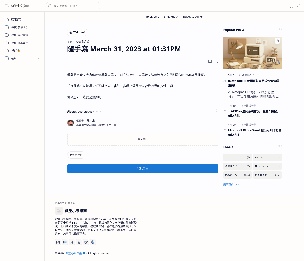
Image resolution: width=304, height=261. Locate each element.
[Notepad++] (267, 166)
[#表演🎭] (22, 50)
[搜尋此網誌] (73, 6)
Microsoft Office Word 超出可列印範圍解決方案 (254, 132)
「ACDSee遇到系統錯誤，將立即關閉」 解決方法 (254, 113)
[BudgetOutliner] (193, 16)
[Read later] (210, 61)
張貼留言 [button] (142, 168)
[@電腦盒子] (248, 75)
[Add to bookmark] (277, 41)
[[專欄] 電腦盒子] (22, 43)
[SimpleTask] (171, 16)
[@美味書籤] (267, 175)
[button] (7, 6)
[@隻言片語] (76, 155)
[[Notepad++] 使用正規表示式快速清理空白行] (252, 53)
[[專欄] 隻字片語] (22, 27)
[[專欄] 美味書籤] (22, 35)
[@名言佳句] (237, 175)
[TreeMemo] (152, 16)
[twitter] (267, 157)
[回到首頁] (22, 19)
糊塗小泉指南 (20, 6)
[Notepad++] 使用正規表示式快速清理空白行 (253, 83)
